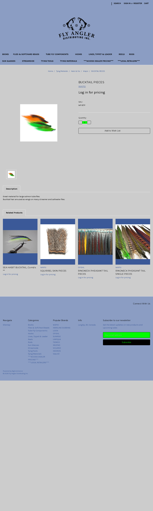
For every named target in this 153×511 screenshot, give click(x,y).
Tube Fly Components (58, 54)
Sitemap (6, 325)
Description (11, 189)
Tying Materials (69, 61)
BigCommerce (17, 371)
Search (117, 3)
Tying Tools (48, 61)
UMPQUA (57, 339)
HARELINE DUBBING (61, 328)
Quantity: (82, 118)
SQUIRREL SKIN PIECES (53, 270)
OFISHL (56, 333)
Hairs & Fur (75, 71)
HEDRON (57, 351)
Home (50, 71)
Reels (122, 54)
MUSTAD (56, 345)
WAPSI (56, 325)
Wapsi (85, 71)
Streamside (29, 61)
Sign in (127, 3)
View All (56, 354)
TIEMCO (56, 342)
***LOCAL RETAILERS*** (129, 61)
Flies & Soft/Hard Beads (27, 54)
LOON (55, 330)
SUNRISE (57, 336)
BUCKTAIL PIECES (98, 71)
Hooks (79, 54)
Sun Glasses (10, 61)
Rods (131, 54)
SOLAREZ (57, 348)
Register (137, 3)
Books (5, 54)
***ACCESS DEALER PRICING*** (98, 61)
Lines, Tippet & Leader (101, 54)
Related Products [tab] (14, 212)
